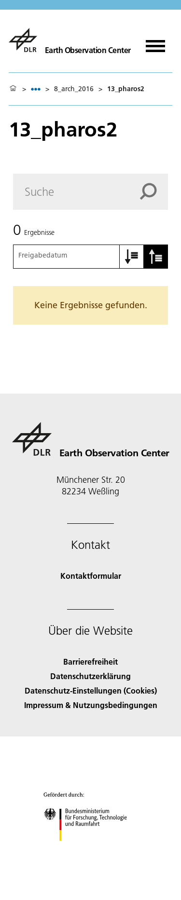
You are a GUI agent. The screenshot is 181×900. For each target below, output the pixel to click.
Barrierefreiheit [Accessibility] (90, 661)
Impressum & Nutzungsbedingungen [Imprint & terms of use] (90, 705)
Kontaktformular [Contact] (90, 576)
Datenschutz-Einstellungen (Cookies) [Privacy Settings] (91, 690)
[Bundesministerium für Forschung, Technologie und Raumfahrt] (90, 849)
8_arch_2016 (74, 88)
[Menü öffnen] (155, 42)
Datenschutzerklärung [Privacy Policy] (90, 676)
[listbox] (36, 89)
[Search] (90, 192)
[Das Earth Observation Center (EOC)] (70, 40)
